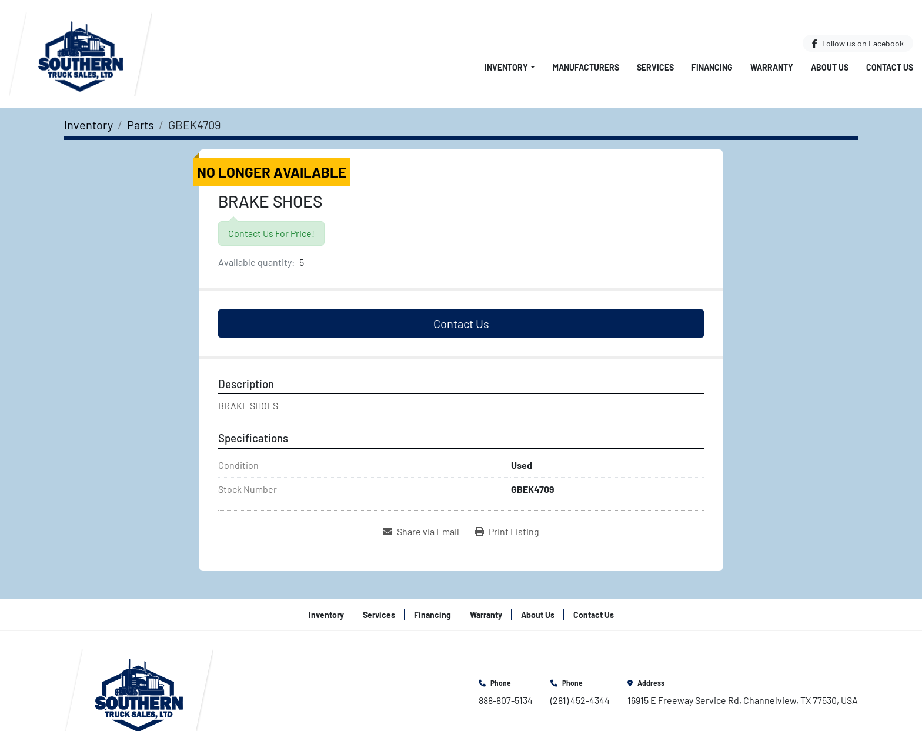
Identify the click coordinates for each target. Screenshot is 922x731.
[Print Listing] (507, 531)
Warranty (771, 67)
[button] (510, 67)
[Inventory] (88, 125)
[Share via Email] (421, 531)
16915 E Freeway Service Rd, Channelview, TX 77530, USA (742, 700)
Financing (712, 67)
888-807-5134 (506, 700)
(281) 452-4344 (580, 700)
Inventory (506, 67)
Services (655, 67)
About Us (829, 67)
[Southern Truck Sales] (138, 691)
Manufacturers (586, 67)
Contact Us (889, 67)
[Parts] (140, 125)
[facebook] (858, 43)
